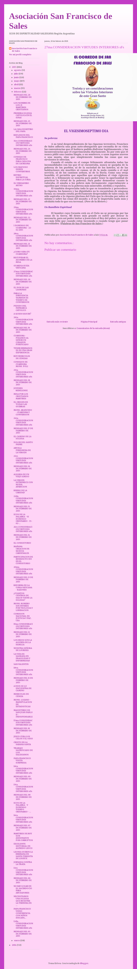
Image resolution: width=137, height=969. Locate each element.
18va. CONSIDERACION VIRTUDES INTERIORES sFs (23, 671)
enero (17, 940)
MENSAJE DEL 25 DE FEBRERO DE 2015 (23, 123)
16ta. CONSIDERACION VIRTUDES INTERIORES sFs (23, 769)
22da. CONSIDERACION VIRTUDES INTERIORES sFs (23, 499)
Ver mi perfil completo (20, 54)
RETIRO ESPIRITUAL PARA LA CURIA (22, 177)
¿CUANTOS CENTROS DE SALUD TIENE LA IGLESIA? (23, 596)
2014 (14, 945)
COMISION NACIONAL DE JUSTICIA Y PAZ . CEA (23, 617)
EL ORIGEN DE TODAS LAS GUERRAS (21, 404)
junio (16, 77)
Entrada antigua (118, 322)
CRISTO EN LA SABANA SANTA (22, 743)
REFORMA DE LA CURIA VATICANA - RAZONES (23, 587)
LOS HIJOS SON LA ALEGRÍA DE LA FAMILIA (23, 642)
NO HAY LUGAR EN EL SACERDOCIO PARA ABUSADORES (23, 889)
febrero (18, 92)
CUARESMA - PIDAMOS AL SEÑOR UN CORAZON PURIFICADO (21, 340)
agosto (18, 70)
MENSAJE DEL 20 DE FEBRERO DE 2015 (23, 281)
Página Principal (89, 322)
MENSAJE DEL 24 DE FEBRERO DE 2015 (23, 151)
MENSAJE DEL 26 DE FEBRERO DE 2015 (23, 97)
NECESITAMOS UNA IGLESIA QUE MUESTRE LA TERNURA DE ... (23, 900)
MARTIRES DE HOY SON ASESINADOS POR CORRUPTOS (23, 837)
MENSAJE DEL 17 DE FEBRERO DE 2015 (23, 430)
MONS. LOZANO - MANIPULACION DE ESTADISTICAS (23, 703)
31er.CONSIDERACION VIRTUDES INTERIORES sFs (23, 143)
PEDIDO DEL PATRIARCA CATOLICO (20, 308)
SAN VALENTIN (21, 664)
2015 (14, 67)
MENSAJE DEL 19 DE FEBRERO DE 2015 (23, 330)
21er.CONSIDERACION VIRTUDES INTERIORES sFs (23, 529)
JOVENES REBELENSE (21, 389)
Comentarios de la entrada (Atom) (93, 328)
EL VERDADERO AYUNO (21, 184)
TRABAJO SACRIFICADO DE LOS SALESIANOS (23, 751)
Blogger (84, 963)
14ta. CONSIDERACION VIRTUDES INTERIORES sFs (23, 818)
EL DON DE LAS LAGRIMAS (21, 288)
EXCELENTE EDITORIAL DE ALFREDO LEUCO (23, 846)
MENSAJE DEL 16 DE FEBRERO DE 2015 (23, 468)
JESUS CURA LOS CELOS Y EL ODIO (23, 737)
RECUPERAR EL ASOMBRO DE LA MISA (23, 259)
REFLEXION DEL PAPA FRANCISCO (23, 136)
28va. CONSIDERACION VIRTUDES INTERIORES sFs (23, 237)
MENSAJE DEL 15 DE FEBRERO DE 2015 (23, 508)
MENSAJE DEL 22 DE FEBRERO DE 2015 (23, 219)
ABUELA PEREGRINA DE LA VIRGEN (22, 450)
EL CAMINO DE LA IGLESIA (22, 437)
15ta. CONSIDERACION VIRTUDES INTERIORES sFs (23, 788)
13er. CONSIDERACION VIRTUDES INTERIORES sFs (23, 871)
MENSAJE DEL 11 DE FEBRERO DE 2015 (23, 680)
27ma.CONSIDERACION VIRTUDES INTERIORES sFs (23, 273)
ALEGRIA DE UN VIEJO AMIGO (21, 475)
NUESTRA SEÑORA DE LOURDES (23, 649)
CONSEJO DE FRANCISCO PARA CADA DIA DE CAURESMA (22, 160)
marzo (17, 88)
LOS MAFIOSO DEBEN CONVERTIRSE (22, 169)
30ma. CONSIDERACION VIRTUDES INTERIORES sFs (23, 192)
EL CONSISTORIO (22, 543)
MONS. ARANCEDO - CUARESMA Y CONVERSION (23, 412)
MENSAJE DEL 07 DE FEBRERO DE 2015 (23, 827)
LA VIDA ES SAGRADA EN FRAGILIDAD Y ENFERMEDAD (22, 657)
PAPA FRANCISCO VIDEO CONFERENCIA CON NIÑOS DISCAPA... (22, 913)
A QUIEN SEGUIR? (22, 314)
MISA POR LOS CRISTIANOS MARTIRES (21, 396)
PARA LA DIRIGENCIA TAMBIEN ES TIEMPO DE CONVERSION (21, 297)
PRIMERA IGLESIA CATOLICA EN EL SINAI (23, 115)
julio (16, 74)
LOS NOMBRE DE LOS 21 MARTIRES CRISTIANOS (22, 106)
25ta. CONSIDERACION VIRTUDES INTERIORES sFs (23, 373)
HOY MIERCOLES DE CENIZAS (22, 357)
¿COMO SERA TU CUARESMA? (22, 253)
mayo (17, 81)
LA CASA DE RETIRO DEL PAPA (23, 130)
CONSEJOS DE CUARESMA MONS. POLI (21, 364)
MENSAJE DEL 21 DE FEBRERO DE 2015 (23, 246)
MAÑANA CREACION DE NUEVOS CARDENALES (21, 549)
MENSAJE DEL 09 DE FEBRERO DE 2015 (23, 778)
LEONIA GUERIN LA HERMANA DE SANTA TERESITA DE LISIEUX (23, 855)
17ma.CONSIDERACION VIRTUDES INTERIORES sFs (23, 722)
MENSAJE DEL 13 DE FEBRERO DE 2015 (23, 579)
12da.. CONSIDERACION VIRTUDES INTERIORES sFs (23, 924)
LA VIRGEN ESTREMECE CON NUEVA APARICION (23, 483)
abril (16, 84)
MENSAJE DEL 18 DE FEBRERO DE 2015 (23, 382)
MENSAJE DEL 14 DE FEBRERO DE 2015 (23, 537)
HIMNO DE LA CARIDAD (20, 491)
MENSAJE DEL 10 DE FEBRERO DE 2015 (23, 730)
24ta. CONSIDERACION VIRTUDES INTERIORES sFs (23, 421)
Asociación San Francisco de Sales (24, 49)
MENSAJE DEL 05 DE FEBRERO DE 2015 (23, 933)
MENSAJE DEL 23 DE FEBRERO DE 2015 (23, 201)
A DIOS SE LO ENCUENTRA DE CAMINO (22, 688)
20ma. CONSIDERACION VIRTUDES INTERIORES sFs (23, 570)
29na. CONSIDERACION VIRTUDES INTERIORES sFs (23, 210)
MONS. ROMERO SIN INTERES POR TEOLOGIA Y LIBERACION (23, 606)
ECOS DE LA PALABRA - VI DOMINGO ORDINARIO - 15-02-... (23, 518)
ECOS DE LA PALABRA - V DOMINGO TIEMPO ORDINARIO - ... (22, 807)
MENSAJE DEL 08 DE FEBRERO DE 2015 (23, 797)
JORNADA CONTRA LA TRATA (23, 863)
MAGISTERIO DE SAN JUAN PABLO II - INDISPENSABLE (23, 713)
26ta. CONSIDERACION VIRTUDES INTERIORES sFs (23, 320)
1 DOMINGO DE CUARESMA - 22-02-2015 (23, 227)
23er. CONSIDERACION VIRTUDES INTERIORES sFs (23, 459)
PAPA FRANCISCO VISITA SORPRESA (22, 760)
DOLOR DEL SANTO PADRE (23, 443)
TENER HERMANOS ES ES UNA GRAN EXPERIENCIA (23, 350)
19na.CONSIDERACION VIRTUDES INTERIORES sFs (23, 626)
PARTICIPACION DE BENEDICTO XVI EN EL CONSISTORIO (23, 560)
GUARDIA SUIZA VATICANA (21, 267)
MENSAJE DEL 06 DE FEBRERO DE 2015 (23, 880)
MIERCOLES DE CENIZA (21, 695)
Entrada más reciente (57, 322)
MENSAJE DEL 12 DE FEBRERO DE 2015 (23, 634)
